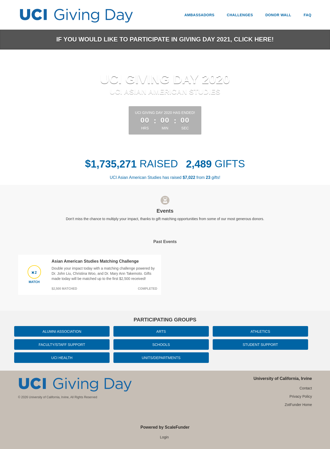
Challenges (240, 15)
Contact (306, 388)
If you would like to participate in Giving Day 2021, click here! (165, 39)
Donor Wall (278, 15)
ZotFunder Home (298, 405)
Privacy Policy (301, 396)
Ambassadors (199, 15)
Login (164, 437)
